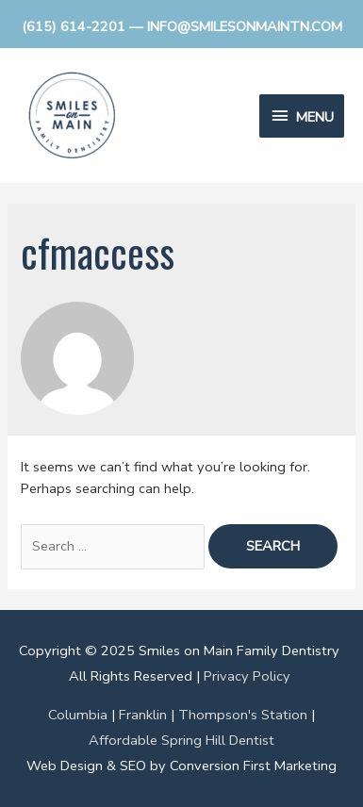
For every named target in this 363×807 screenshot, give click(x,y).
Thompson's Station (242, 714)
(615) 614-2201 (73, 26)
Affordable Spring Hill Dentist (181, 740)
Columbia (77, 714)
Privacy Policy (247, 676)
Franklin (143, 714)
